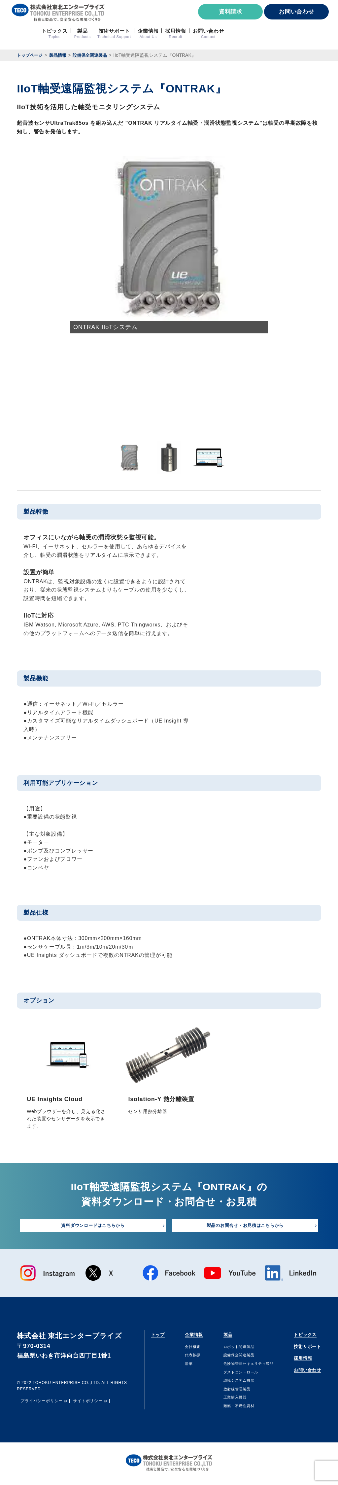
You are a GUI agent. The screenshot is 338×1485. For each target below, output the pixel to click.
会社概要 (187, 1348)
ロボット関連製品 (230, 1348)
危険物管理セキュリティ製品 (243, 1365)
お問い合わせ (296, 12)
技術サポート (301, 1348)
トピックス (298, 1335)
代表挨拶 (187, 1357)
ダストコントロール (233, 1373)
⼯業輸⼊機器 (226, 1399)
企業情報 (191, 1335)
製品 (217, 1335)
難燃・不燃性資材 (230, 1407)
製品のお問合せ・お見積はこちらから (245, 1226)
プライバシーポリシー (41, 1403)
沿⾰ (183, 1365)
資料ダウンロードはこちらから (93, 1226)
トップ (161, 1335)
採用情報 (295, 1362)
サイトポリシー (88, 1403)
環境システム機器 (230, 1382)
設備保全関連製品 (230, 1357)
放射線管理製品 (228, 1390)
